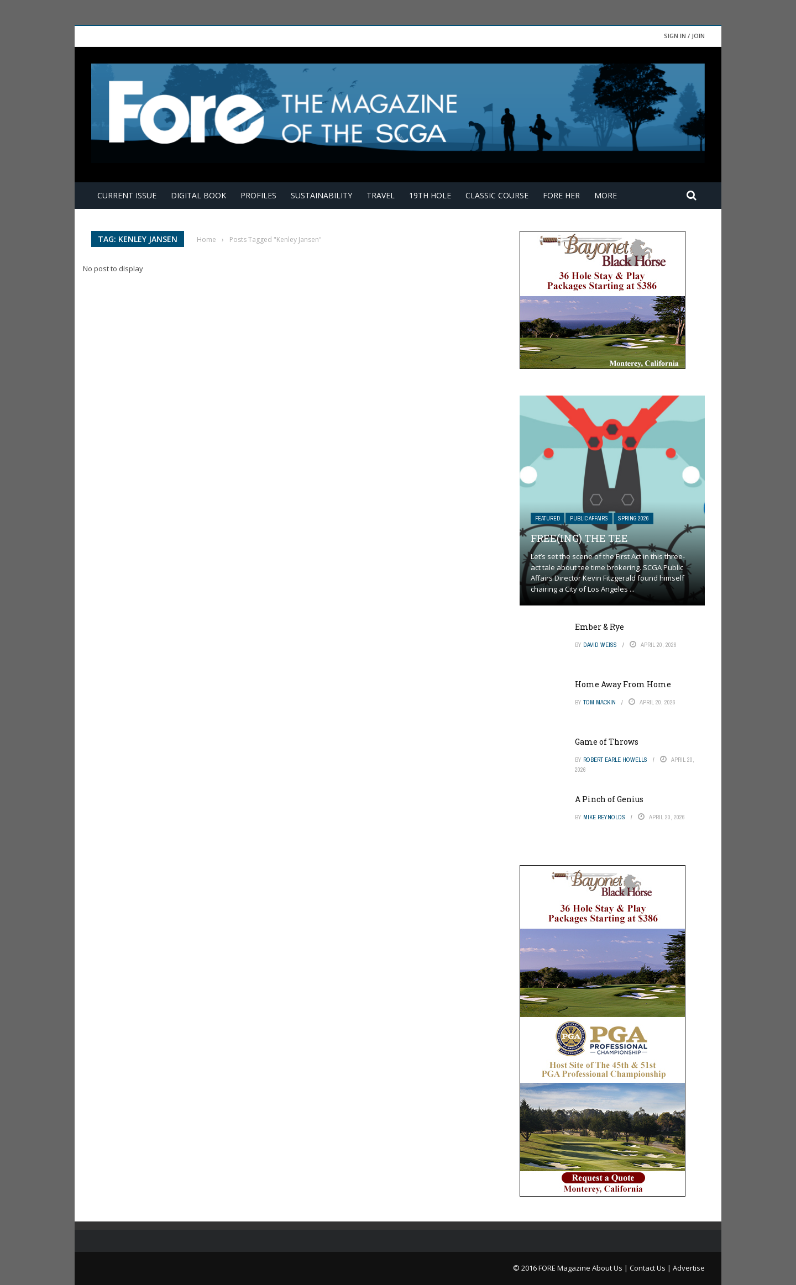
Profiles (258, 195)
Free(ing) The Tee (579, 538)
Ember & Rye (599, 627)
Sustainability (321, 195)
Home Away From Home (623, 684)
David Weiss (600, 645)
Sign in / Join (684, 35)
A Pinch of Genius (609, 799)
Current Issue (126, 195)
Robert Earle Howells (615, 759)
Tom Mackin (599, 702)
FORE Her (561, 195)
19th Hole (430, 195)
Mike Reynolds (604, 817)
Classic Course (496, 195)
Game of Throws (606, 741)
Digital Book (198, 195)
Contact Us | (651, 1268)
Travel (380, 195)
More (605, 195)
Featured (547, 518)
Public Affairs (589, 518)
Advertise (689, 1268)
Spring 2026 (633, 518)
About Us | (611, 1268)
